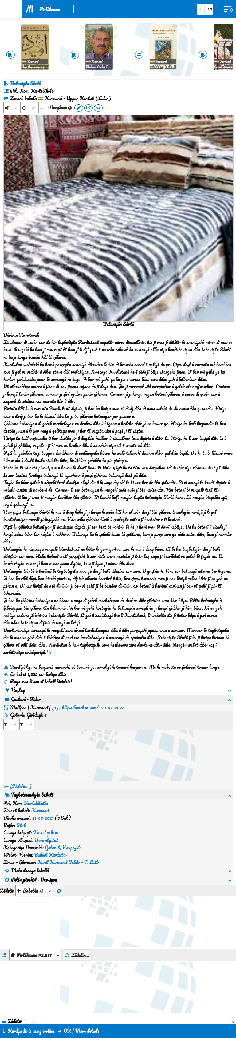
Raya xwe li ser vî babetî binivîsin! (37, 681)
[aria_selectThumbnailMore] (34, 816)
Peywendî (118, 1009)
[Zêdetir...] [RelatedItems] (21, 779)
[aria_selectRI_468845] (11, 716)
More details (87, 1031)
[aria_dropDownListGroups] (35, 881)
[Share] (11, 107)
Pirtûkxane (49, 9)
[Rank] (28, 107)
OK (64, 1031)
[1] (49, 652)
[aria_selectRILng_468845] (27, 716)
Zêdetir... (77, 881)
